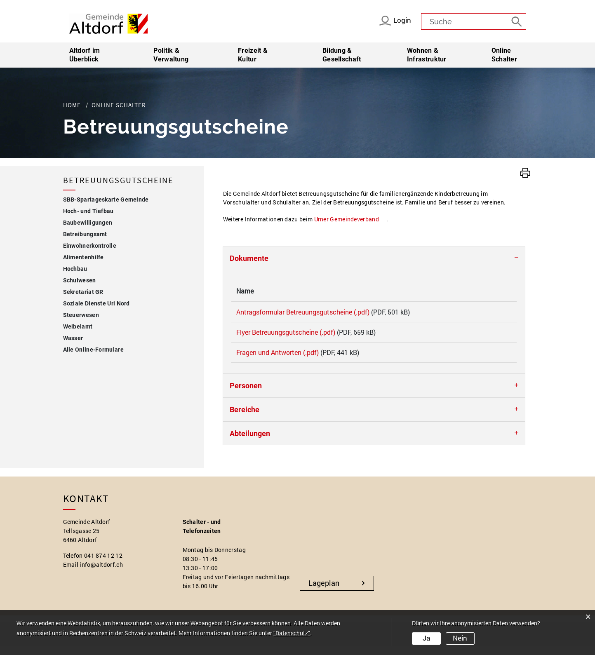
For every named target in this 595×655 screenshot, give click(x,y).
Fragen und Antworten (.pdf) (277, 358)
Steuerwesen (81, 315)
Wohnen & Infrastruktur (427, 55)
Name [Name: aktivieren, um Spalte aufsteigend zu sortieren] (245, 290)
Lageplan (323, 591)
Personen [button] (246, 394)
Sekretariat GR (83, 292)
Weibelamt (78, 326)
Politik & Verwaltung (170, 55)
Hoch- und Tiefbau (88, 211)
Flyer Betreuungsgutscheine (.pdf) (285, 335)
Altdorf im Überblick (84, 55)
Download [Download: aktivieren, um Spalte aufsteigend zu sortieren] (478, 290)
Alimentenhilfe (83, 257)
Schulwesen (79, 280)
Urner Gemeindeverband (350, 219)
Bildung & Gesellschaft (341, 55)
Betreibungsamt (85, 234)
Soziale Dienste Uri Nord (96, 303)
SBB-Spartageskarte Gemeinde (106, 199)
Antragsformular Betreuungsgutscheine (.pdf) (302, 312)
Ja (426, 638)
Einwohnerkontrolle (89, 245)
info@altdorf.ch (101, 573)
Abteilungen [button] (250, 442)
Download (488, 313)
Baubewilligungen (88, 222)
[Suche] (518, 21)
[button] (525, 172)
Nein (459, 638)
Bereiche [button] (244, 418)
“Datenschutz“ (291, 633)
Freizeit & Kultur (253, 55)
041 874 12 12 (103, 564)
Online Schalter (512, 55)
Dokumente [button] (249, 258)
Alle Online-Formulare (93, 349)
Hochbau (75, 268)
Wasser (73, 338)
